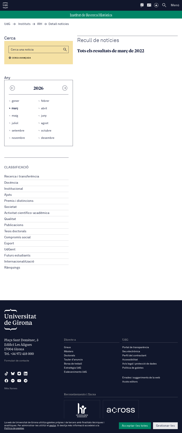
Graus (67, 347)
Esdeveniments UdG (75, 372)
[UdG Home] (5, 5)
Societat (10, 207)
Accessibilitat (130, 359)
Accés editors (130, 381)
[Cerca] (39, 49)
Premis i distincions (18, 201)
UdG (7, 24)
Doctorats (69, 355)
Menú (175, 5)
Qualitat (10, 219)
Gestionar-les (165, 425)
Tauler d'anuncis (73, 359)
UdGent (9, 249)
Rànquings (12, 267)
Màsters (68, 351)
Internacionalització (19, 261)
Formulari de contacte (16, 360)
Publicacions (13, 225)
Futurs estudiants (17, 255)
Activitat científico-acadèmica (26, 213)
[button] (65, 49)
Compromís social (17, 237)
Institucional (13, 188)
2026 (38, 88)
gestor (52, 425)
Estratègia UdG (72, 368)
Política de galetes (132, 368)
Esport (9, 243)
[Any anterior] (12, 87)
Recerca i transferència (21, 176)
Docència (11, 182)
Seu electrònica (131, 351)
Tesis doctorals (15, 231)
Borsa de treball (73, 364)
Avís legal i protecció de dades (139, 364)
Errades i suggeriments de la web (141, 377)
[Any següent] (64, 87)
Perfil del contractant (134, 355)
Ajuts (8, 194)
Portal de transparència (135, 347)
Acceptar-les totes (135, 425)
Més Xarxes (10, 388)
